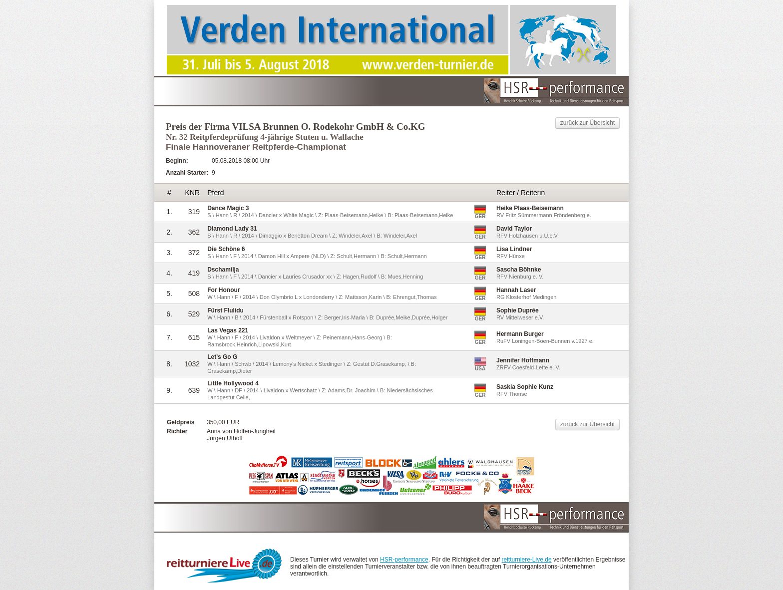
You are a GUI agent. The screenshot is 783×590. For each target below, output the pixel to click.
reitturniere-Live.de (527, 559)
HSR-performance (404, 559)
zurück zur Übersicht (587, 122)
